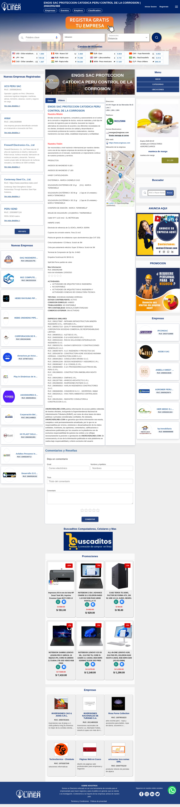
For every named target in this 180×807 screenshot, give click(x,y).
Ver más (22, 231)
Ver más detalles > (12, 106)
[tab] (50, 100)
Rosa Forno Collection (118, 713)
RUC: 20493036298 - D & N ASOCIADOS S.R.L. (66, 337)
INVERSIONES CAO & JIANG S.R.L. (62, 714)
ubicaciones (158, 90)
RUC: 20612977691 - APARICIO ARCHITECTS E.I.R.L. (68, 380)
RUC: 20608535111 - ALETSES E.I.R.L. (63, 335)
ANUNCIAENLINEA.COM (55, 409)
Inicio (158, 79)
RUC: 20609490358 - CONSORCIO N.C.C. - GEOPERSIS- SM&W (73, 391)
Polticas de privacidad (98, 801)
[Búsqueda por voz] (56, 37)
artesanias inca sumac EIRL (118, 760)
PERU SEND (10, 209)
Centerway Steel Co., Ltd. (17, 179)
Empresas (50, 10)
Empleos (78, 10)
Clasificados (94, 10)
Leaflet (110, 203)
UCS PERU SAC (12, 86)
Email (49, 464)
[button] (56, 37)
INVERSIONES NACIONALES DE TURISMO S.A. (90, 715)
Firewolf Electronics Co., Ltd (19, 145)
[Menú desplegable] (176, 7)
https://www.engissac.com (118, 143)
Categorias (157, 84)
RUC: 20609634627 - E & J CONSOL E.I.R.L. (65, 364)
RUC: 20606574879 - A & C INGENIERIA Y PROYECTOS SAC (71, 351)
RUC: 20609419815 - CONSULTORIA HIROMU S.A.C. (68, 359)
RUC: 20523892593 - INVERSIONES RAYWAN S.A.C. (68, 383)
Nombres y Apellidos (98, 464)
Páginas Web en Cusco (90, 759)
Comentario (51, 491)
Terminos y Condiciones (80, 801)
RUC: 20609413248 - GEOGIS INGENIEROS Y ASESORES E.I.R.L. (73, 362)
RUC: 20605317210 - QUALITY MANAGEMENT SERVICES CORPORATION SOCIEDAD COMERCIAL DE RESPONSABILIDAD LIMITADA (73, 329)
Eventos (65, 10)
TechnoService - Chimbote (61, 759)
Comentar (90, 519)
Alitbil (7, 118)
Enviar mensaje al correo (119, 135)
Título (49, 478)
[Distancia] (128, 37)
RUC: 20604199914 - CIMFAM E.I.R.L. (62, 378)
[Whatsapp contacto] (172, 790)
